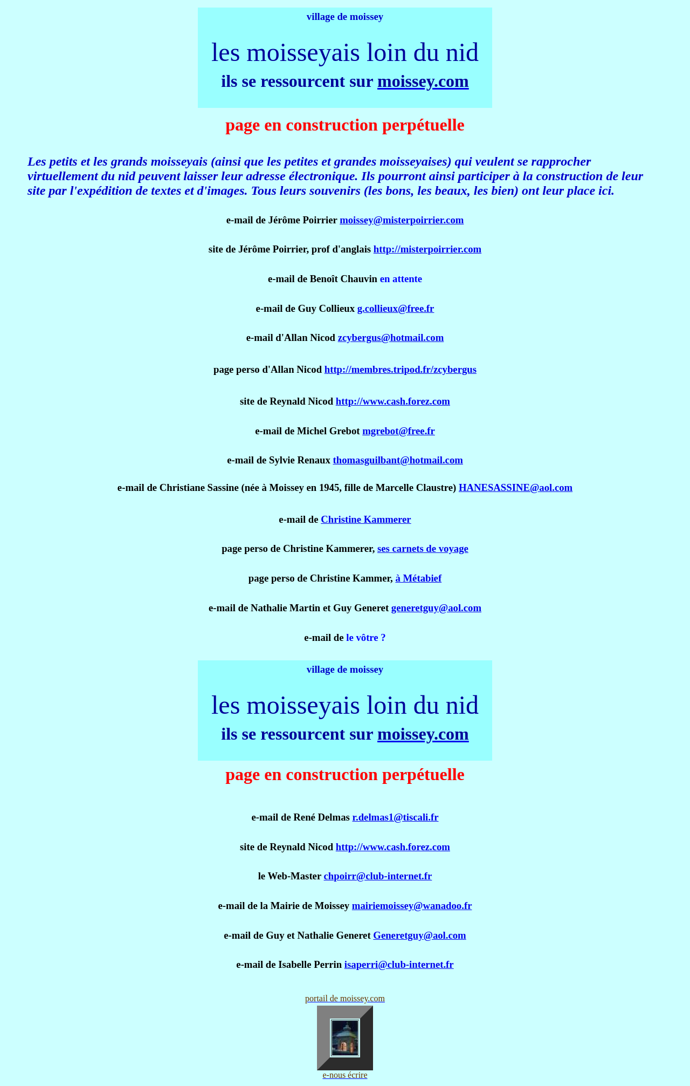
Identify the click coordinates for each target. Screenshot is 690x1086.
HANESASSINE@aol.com (515, 487)
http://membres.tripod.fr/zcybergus (401, 369)
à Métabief (418, 578)
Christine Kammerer (366, 519)
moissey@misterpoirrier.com (402, 220)
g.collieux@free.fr (395, 308)
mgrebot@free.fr (398, 430)
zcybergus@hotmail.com (391, 337)
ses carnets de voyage (422, 548)
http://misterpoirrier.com (427, 249)
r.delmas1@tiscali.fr (395, 817)
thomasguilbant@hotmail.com (398, 460)
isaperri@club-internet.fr (399, 964)
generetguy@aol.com (436, 607)
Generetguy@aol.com (419, 935)
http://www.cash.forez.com (393, 401)
